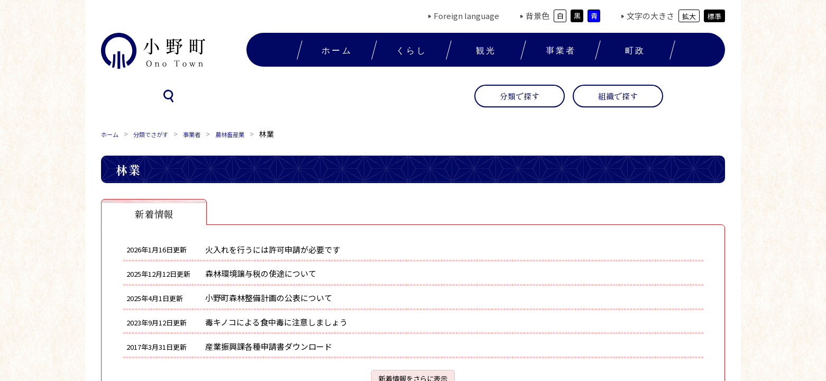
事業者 (561, 49)
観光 (486, 49)
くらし (411, 49)
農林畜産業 (252, 134)
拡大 (689, 16)
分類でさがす (160, 134)
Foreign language (466, 15)
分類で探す (519, 96)
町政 (635, 49)
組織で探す (618, 96)
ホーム (337, 49)
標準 (714, 16)
